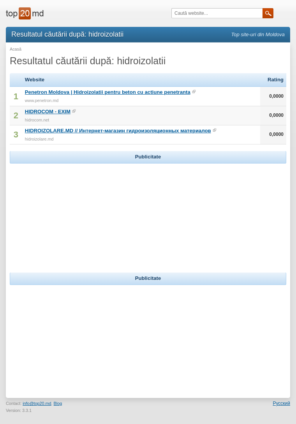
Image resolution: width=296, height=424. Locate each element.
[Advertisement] (148, 214)
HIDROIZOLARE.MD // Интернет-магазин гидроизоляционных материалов (118, 131)
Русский (281, 403)
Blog (58, 403)
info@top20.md (37, 403)
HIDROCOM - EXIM (47, 111)
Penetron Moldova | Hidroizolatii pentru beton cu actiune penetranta (107, 92)
